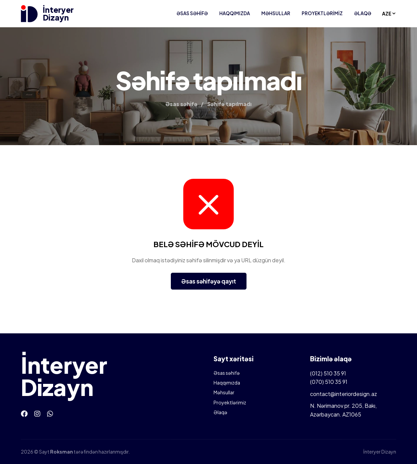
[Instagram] (37, 413)
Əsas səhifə (192, 13)
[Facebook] (24, 413)
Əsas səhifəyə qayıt (208, 281)
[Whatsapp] (50, 413)
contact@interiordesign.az (343, 393)
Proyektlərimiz (322, 13)
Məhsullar (275, 13)
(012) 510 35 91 (328, 373)
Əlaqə (362, 13)
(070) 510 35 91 (328, 381)
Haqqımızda (234, 13)
